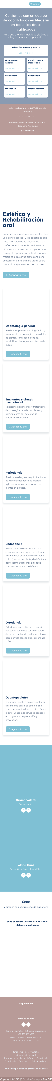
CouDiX (47, 1079)
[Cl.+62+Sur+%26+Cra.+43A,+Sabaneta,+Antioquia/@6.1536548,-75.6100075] (26, 958)
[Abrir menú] (45, 4)
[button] (16, 275)
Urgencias (35, 4)
